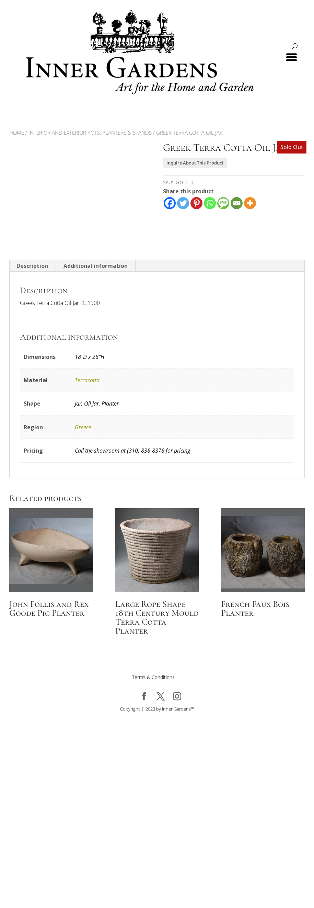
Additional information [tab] (95, 266)
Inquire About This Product (194, 163)
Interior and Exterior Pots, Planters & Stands (90, 132)
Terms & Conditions (153, 677)
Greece (83, 427)
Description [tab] (32, 266)
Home (16, 132)
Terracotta (87, 380)
